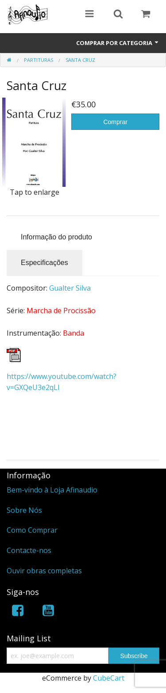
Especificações (44, 262)
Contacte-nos (29, 550)
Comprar (115, 121)
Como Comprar (32, 530)
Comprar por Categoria (117, 43)
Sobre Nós (24, 510)
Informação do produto (56, 237)
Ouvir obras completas (44, 571)
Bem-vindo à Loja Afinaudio (52, 490)
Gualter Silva (70, 288)
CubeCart (108, 678)
